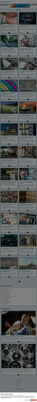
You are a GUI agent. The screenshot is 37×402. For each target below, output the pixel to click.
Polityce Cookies (8, 397)
